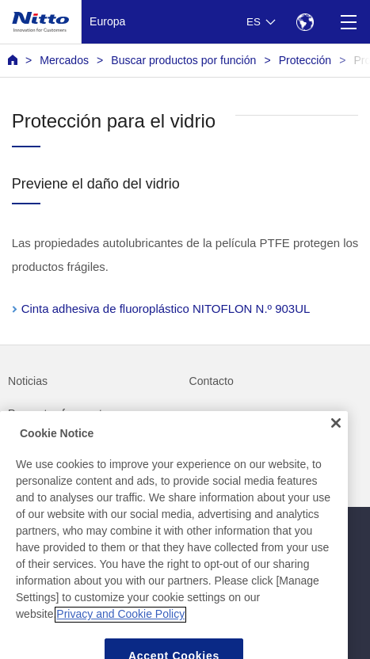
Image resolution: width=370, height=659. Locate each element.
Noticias (28, 381)
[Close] (336, 451)
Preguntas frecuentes (61, 413)
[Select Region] (304, 22)
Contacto (211, 381)
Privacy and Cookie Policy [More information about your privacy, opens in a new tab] (120, 643)
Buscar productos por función (183, 60)
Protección (305, 60)
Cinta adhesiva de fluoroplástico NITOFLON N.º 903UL (166, 308)
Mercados (64, 60)
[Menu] (348, 22)
